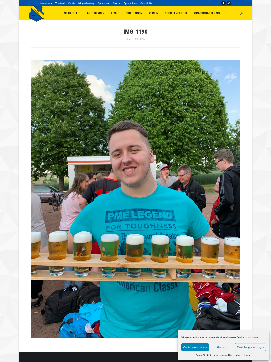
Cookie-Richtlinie (204, 355)
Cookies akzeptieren (195, 347)
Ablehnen (221, 347)
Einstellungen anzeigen (250, 347)
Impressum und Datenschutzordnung (232, 355)
